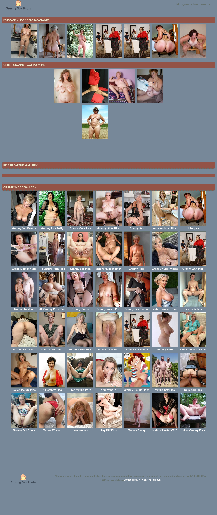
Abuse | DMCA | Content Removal (142, 503)
